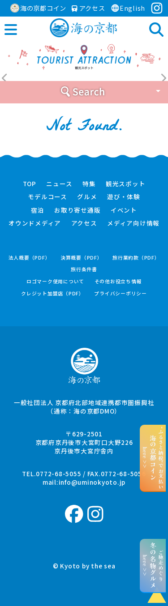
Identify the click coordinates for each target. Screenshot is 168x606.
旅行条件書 (84, 269)
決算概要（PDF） (81, 257)
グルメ (87, 197)
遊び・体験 (123, 197)
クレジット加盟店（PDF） (52, 293)
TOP (29, 184)
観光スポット (126, 184)
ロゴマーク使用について (55, 281)
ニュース (59, 184)
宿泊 (37, 210)
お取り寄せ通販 (77, 210)
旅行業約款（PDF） (136, 257)
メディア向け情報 (133, 223)
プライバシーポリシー (120, 293)
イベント (124, 210)
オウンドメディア (35, 223)
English (128, 8)
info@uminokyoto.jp (92, 482)
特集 (89, 184)
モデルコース (47, 197)
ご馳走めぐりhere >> (153, 565)
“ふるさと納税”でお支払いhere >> (153, 458)
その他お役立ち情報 (118, 281)
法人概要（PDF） (30, 257)
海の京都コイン (38, 8)
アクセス (88, 8)
